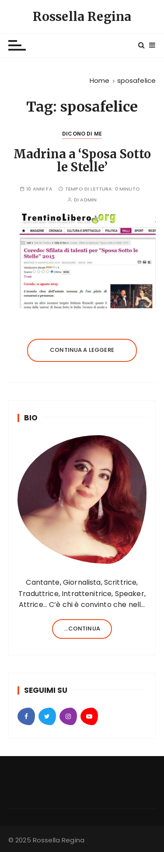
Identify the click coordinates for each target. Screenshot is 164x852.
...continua (82, 628)
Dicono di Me (82, 133)
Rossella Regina (82, 16)
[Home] (100, 80)
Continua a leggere (82, 350)
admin (88, 200)
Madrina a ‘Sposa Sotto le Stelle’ (82, 160)
